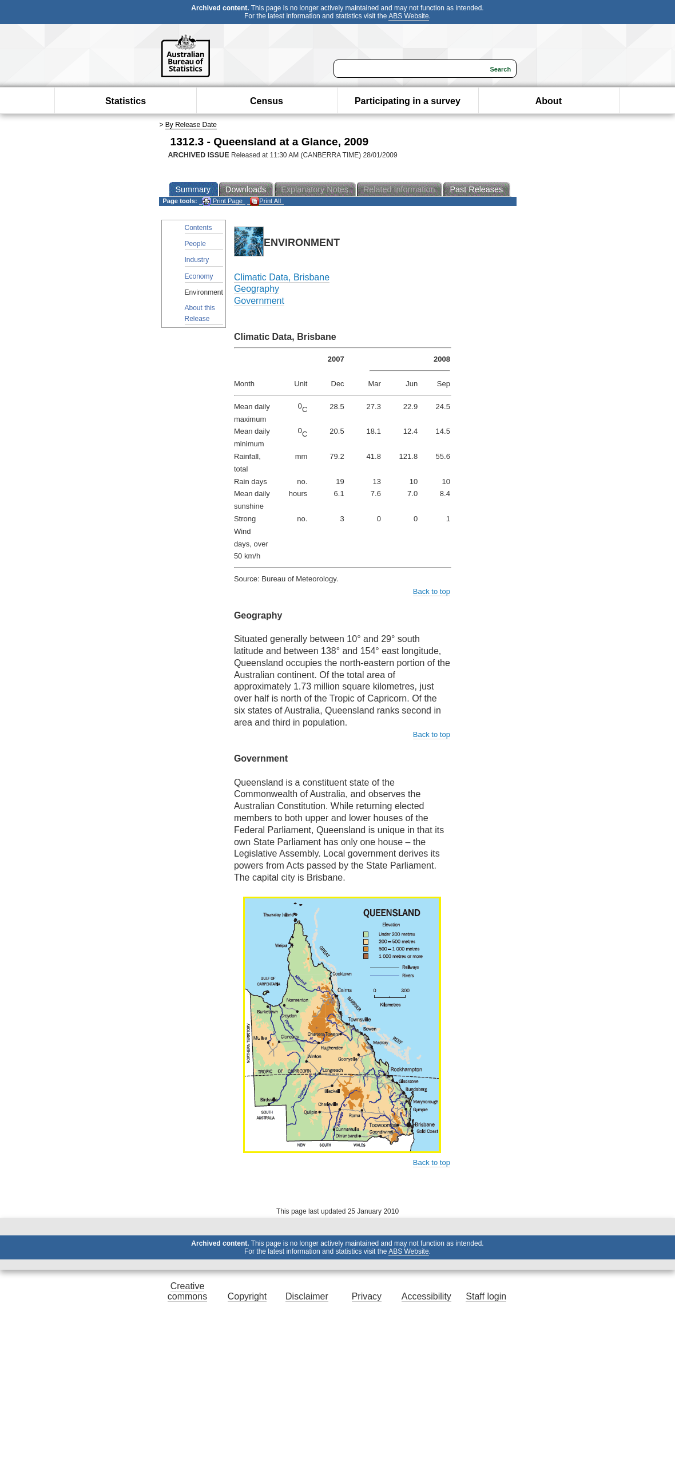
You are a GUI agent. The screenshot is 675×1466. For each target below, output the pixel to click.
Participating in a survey (407, 101)
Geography (256, 289)
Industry (197, 260)
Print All (265, 201)
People (195, 244)
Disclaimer (306, 1296)
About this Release (200, 313)
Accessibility (426, 1296)
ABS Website (408, 16)
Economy (199, 276)
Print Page (222, 201)
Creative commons (187, 1291)
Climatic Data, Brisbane (281, 277)
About (548, 101)
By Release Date (191, 125)
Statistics (125, 101)
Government (259, 301)
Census (266, 101)
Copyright (247, 1296)
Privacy (367, 1296)
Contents (198, 228)
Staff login (486, 1296)
